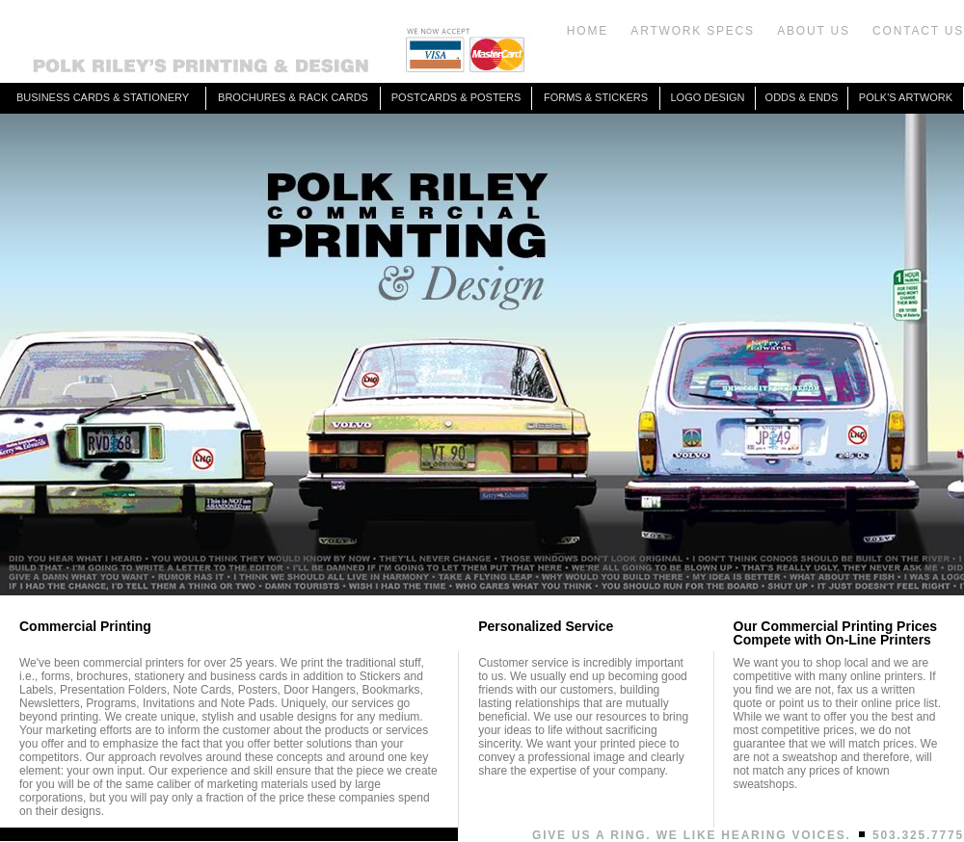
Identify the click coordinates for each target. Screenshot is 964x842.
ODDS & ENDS (802, 97)
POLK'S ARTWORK (905, 97)
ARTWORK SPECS (692, 31)
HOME (587, 31)
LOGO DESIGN (707, 97)
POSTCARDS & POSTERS (456, 97)
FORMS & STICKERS (596, 97)
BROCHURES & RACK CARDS (293, 97)
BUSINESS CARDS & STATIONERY (102, 97)
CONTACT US (918, 31)
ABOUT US (813, 31)
